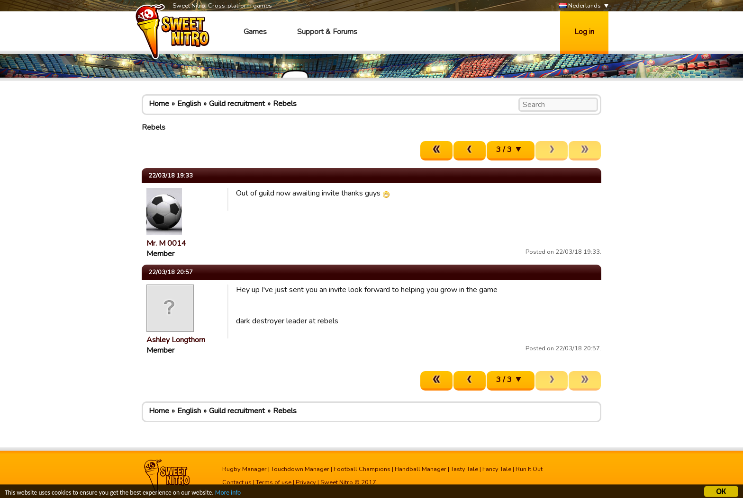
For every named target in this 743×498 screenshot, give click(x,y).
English (189, 103)
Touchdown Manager (300, 469)
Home (159, 103)
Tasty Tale (464, 469)
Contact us (237, 482)
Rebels (285, 103)
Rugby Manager (244, 469)
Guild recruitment (237, 103)
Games (255, 32)
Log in (584, 32)
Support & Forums (327, 32)
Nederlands (580, 5)
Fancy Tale (496, 469)
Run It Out (529, 469)
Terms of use (273, 482)
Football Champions (362, 469)
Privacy (306, 482)
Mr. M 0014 (166, 243)
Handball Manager (420, 469)
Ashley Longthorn (175, 340)
